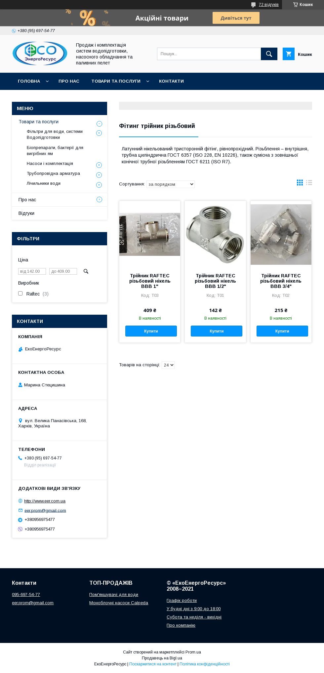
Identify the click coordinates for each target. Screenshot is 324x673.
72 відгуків (269, 4)
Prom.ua (193, 652)
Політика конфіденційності (205, 664)
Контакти (171, 81)
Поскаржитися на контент (153, 664)
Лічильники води (44, 183)
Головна (29, 81)
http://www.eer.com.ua (44, 500)
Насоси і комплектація (50, 163)
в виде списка (309, 184)
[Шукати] (269, 54)
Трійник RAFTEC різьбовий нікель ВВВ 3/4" (281, 281)
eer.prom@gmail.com (45, 510)
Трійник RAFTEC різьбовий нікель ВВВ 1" (150, 281)
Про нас (69, 81)
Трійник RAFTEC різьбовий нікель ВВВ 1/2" (215, 281)
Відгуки (26, 213)
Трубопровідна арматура (53, 173)
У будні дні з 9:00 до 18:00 (194, 608)
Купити (151, 331)
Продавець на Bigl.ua (162, 658)
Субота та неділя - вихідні (194, 616)
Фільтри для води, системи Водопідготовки (55, 134)
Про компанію (181, 625)
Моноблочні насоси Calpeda (118, 602)
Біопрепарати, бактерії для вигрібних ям (55, 150)
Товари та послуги (116, 81)
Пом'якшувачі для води (113, 594)
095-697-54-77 (26, 594)
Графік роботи (182, 600)
